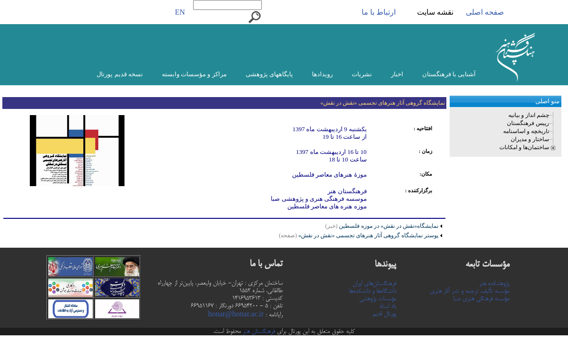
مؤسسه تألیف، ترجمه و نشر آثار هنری (469, 291)
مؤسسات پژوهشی (377, 299)
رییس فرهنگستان (528, 123)
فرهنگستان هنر (258, 331)
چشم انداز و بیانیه (528, 115)
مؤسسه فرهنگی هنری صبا (481, 299)
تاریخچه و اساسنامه (526, 131)
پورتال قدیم (384, 314)
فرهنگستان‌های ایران (374, 283)
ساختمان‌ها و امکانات (524, 147)
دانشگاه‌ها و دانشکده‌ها (372, 291)
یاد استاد (387, 306)
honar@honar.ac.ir (236, 315)
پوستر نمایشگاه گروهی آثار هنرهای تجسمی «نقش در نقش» (358, 235)
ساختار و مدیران (530, 139)
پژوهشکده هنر (494, 283)
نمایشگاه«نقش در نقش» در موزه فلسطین (388, 226)
